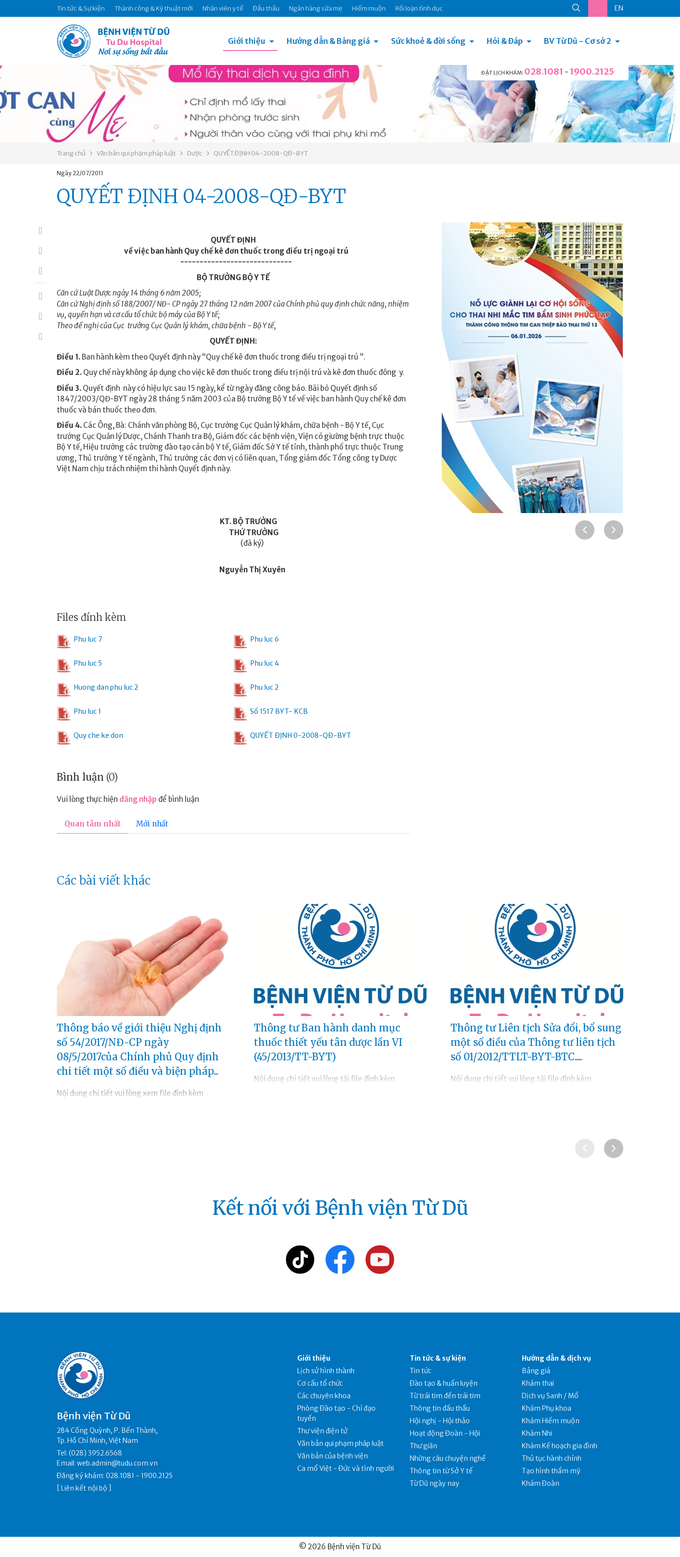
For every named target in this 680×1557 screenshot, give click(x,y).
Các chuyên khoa (324, 1395)
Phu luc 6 (256, 641)
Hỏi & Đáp (505, 41)
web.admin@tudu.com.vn (117, 1463)
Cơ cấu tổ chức (320, 1383)
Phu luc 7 (79, 641)
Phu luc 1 (79, 714)
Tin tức (420, 1370)
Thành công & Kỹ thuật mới (153, 8)
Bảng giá (536, 1370)
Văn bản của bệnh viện (332, 1456)
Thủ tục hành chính (551, 1458)
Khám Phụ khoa (546, 1408)
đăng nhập (138, 799)
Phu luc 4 (256, 665)
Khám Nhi (537, 1433)
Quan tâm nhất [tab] (92, 823)
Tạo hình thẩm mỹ (551, 1471)
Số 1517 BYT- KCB (270, 714)
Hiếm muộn (369, 8)
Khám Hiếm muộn (550, 1420)
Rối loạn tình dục (419, 8)
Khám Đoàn (540, 1483)
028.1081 (543, 71)
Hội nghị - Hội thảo (440, 1420)
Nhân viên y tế (222, 8)
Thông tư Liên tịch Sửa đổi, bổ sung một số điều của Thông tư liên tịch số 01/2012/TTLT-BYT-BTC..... (536, 1042)
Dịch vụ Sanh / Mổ (550, 1395)
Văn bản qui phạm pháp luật (136, 153)
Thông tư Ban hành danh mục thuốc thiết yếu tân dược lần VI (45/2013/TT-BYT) (328, 1042)
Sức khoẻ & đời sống (428, 41)
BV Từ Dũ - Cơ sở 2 (577, 41)
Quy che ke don (90, 738)
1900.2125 (592, 71)
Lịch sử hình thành (325, 1370)
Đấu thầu (266, 8)
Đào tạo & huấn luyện (444, 1383)
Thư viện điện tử (322, 1431)
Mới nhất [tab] (152, 823)
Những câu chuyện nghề (448, 1458)
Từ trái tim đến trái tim (445, 1395)
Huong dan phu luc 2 (98, 689)
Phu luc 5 (79, 665)
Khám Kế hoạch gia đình (559, 1445)
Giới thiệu (246, 41)
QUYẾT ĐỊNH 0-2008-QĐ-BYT (292, 738)
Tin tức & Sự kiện (81, 8)
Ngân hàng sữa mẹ (315, 8)
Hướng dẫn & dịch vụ (556, 1358)
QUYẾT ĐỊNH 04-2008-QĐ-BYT (261, 153)
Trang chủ (71, 153)
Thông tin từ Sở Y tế (441, 1471)
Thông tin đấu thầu (440, 1408)
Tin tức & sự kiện (438, 1358)
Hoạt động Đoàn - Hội (445, 1433)
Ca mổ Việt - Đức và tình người (345, 1468)
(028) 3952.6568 (95, 1453)
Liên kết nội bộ (84, 1488)
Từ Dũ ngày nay (434, 1483)
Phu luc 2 (256, 689)
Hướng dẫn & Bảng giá (328, 41)
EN (619, 8)
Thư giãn (423, 1445)
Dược (194, 153)
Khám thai (538, 1383)
